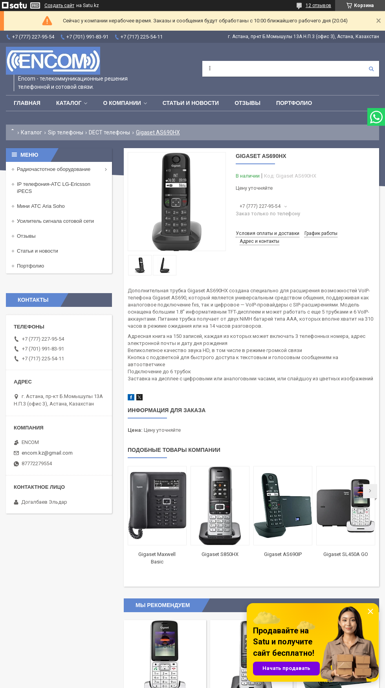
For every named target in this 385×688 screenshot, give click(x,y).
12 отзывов (318, 5)
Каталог (69, 103)
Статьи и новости (191, 103)
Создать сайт (59, 5)
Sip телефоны (65, 132)
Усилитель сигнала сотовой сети (55, 221)
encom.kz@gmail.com (47, 453)
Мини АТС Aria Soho (41, 206)
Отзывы (247, 103)
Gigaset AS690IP (283, 554)
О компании (122, 103)
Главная (27, 103)
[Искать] (371, 69)
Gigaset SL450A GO (345, 554)
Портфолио (294, 103)
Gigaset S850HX (220, 554)
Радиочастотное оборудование (53, 169)
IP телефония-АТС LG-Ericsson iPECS (53, 187)
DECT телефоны (109, 132)
